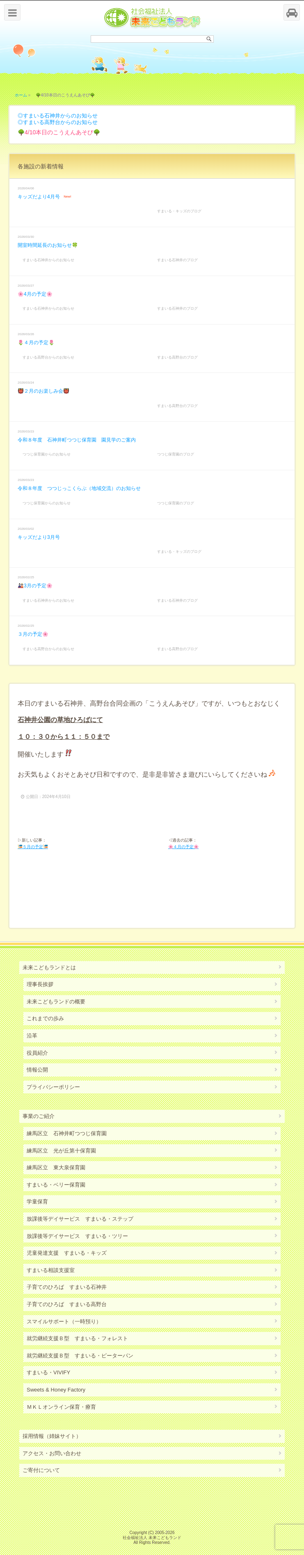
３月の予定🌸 (33, 634)
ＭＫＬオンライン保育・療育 (61, 1407)
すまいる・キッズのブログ (179, 211)
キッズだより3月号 (39, 537)
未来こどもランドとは (49, 967)
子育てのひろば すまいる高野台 (67, 1304)
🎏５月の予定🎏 (33, 846)
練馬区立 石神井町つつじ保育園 (67, 1133)
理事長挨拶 (40, 984)
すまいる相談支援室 (51, 1270)
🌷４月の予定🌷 (36, 342)
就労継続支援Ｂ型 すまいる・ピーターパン (80, 1356)
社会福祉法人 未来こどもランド (152, 1537)
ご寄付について (41, 1470)
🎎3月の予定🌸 (35, 586)
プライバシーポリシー (53, 1087)
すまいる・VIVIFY (48, 1372)
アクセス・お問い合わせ (52, 1453)
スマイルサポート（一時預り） (64, 1321)
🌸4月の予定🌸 (35, 294)
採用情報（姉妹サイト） (52, 1436)
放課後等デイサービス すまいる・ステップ (80, 1219)
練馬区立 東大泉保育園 (56, 1167)
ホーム (21, 95)
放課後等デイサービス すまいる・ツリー (77, 1236)
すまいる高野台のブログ (177, 357)
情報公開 (37, 1070)
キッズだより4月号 (39, 197)
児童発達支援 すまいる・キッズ (67, 1253)
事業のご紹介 (39, 1116)
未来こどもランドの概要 (56, 1001)
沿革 (32, 1036)
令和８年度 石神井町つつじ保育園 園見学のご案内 (77, 440)
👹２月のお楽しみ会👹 (43, 391)
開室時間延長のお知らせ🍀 (48, 245)
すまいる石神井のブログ (177, 260)
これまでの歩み (45, 1018)
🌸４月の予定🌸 (183, 846)
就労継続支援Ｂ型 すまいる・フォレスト (77, 1338)
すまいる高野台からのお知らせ (60, 122)
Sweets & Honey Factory (56, 1390)
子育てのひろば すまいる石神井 (67, 1287)
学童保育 (37, 1201)
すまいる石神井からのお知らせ (60, 116)
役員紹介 (37, 1053)
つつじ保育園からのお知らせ (47, 454)
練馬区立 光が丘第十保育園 (61, 1151)
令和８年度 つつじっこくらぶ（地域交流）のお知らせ (79, 488)
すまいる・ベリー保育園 (56, 1185)
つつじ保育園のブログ (175, 454)
